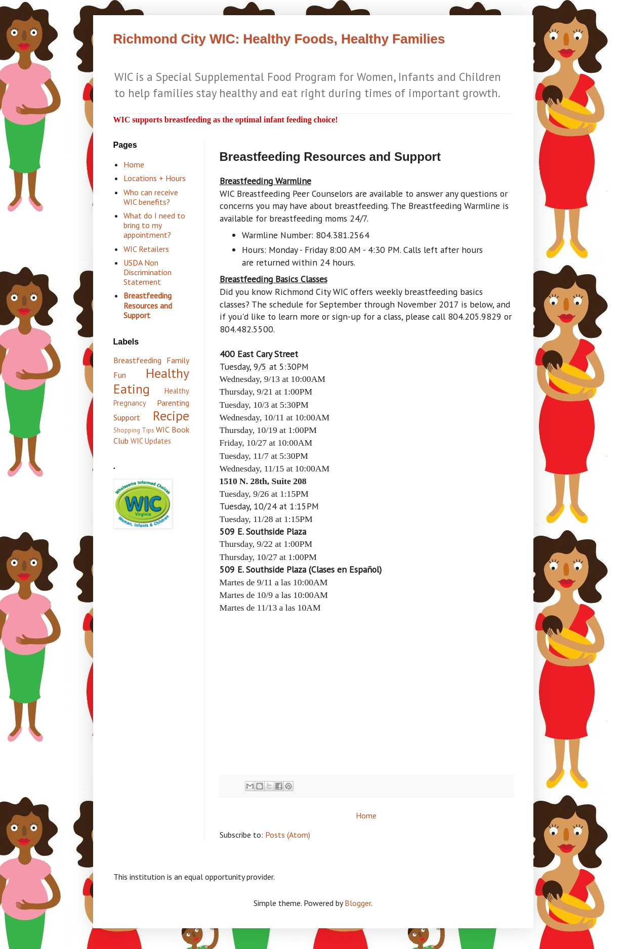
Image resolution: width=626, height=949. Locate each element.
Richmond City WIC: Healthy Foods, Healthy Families (279, 39)
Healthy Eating (151, 381)
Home (366, 815)
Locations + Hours (154, 178)
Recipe (171, 415)
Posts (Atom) (287, 835)
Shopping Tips (133, 430)
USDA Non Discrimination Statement (147, 272)
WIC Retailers (146, 249)
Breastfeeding (137, 360)
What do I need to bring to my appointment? (154, 225)
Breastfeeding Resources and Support (147, 305)
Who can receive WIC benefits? (150, 197)
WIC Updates (151, 441)
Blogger (358, 903)
